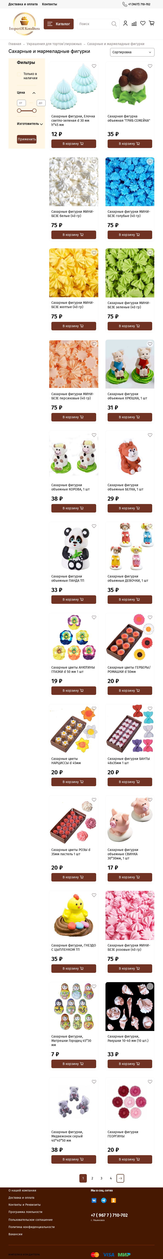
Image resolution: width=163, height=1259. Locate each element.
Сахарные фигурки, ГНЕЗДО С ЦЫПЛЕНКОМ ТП (73, 947)
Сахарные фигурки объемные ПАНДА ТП (67, 578)
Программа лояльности (25, 1212)
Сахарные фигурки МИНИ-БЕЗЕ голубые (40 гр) (129, 214)
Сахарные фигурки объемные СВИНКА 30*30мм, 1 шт (123, 854)
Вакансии (15, 1234)
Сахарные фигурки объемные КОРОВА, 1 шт (70, 487)
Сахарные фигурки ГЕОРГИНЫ (123, 1134)
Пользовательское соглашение (30, 1220)
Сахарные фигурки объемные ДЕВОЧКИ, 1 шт (128, 578)
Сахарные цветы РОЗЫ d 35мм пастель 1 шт (70, 852)
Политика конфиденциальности (31, 1227)
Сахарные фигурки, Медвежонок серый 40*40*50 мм (67, 1136)
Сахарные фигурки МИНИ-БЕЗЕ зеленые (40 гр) (129, 305)
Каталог (58, 24)
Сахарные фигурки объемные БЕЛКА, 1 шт (125, 487)
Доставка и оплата (23, 4)
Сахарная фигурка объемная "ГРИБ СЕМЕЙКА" (129, 118)
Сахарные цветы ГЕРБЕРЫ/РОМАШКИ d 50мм (129, 669)
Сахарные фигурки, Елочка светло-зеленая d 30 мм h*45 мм (73, 120)
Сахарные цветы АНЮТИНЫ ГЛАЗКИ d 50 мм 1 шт (73, 669)
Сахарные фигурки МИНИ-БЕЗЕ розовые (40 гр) (129, 947)
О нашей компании (22, 1190)
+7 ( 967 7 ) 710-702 (109, 1215)
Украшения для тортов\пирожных (54, 44)
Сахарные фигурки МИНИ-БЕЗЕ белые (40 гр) (72, 214)
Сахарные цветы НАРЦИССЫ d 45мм (66, 761)
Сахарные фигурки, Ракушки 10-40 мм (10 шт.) (128, 1038)
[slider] (19, 110)
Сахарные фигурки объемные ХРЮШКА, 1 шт (127, 396)
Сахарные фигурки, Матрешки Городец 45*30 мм (71, 1040)
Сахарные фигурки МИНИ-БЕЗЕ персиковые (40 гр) (72, 396)
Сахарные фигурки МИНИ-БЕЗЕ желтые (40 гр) (72, 305)
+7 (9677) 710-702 (136, 4)
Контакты (49, 4)
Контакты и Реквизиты (24, 1205)
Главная (14, 44)
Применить (27, 139)
